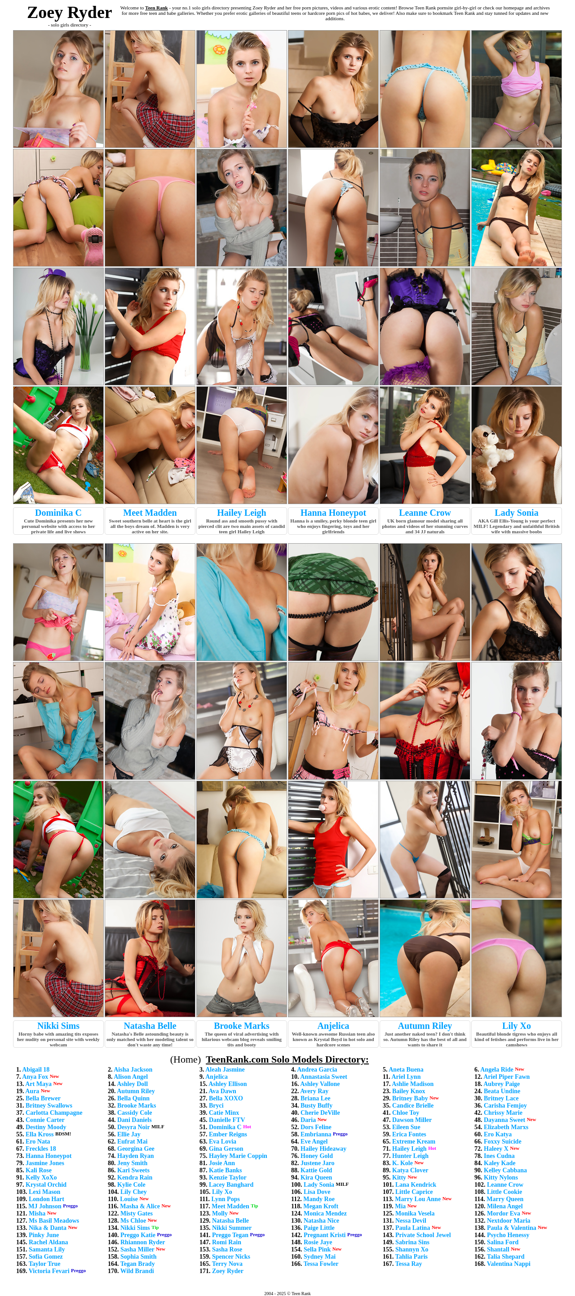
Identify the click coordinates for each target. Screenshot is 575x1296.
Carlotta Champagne (54, 1112)
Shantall (498, 1249)
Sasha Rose (227, 1249)
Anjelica (333, 1026)
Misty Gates (136, 1213)
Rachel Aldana (48, 1242)
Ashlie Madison (412, 1084)
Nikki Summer (232, 1227)
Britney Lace (501, 1098)
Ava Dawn (222, 1091)
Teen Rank (156, 7)
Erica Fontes (409, 1134)
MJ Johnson (45, 1206)
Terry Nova (227, 1263)
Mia (400, 1206)
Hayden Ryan (135, 1156)
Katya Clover (410, 1170)
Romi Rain (226, 1242)
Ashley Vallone (320, 1084)
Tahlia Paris (411, 1256)
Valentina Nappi (509, 1263)
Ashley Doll (132, 1084)
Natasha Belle (150, 1026)
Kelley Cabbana (505, 1170)
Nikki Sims (58, 1026)
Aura (32, 1091)
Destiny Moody (46, 1127)
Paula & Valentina (511, 1227)
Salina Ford (502, 1242)
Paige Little (319, 1227)
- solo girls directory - (69, 24)
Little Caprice (414, 1192)
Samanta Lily (47, 1249)
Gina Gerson (226, 1148)
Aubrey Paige (501, 1084)
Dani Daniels (134, 1120)
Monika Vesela (415, 1213)
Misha (37, 1213)
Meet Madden (150, 513)
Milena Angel (505, 1206)
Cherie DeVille (320, 1112)
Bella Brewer (43, 1098)
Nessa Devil (410, 1220)
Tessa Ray (408, 1263)
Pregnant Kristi (324, 1235)
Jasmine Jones (45, 1163)
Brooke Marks (242, 1026)
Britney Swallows (49, 1105)
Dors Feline (316, 1127)
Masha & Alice (140, 1206)
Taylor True (45, 1263)
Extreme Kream (413, 1141)
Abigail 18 (35, 1069)
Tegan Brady (137, 1263)
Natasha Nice (321, 1220)
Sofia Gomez (46, 1256)
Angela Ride (496, 1069)
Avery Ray (314, 1091)
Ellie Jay (129, 1134)
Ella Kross (39, 1134)
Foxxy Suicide (503, 1141)
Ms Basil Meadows (54, 1220)
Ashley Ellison (227, 1084)
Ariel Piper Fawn (506, 1076)
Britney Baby (410, 1098)
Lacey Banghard (231, 1184)
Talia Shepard (506, 1256)
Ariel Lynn (405, 1076)
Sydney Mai (320, 1256)
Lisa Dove (317, 1192)
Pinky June (44, 1235)
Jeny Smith (132, 1163)
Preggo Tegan (230, 1235)
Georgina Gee (136, 1148)
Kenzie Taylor (228, 1177)
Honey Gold (317, 1156)
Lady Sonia (516, 513)
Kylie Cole (131, 1184)
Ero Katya (498, 1134)
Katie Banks (225, 1170)
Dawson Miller (412, 1120)
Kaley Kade (499, 1163)
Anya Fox (35, 1076)
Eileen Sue (406, 1127)
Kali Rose (39, 1170)
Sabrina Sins (412, 1242)
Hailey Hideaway (323, 1148)
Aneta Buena (406, 1069)
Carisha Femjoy (505, 1105)
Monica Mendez (325, 1213)
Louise (129, 1199)
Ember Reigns (228, 1134)
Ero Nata (38, 1141)
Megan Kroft (320, 1206)
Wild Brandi (137, 1271)
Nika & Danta (47, 1227)
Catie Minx (224, 1112)
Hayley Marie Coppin (238, 1156)
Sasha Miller (137, 1249)
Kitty (399, 1177)
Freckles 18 (41, 1148)
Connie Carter (45, 1120)
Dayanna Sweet (504, 1120)
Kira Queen (316, 1177)
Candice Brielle (412, 1105)
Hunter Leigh (410, 1156)
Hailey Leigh (241, 513)
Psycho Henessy (508, 1235)
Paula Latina (412, 1227)
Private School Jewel (423, 1235)
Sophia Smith (138, 1256)
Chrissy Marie (503, 1112)
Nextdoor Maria (509, 1220)
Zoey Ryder (227, 1271)
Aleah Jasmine (225, 1069)
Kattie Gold (316, 1170)
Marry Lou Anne (418, 1199)
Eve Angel (314, 1141)
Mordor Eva (503, 1213)
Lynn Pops (225, 1199)
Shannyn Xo (412, 1249)
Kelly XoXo (41, 1177)
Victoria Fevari (49, 1271)
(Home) (185, 1059)
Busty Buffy (316, 1105)
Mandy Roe (319, 1199)
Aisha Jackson (133, 1069)
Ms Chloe (133, 1220)
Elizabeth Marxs (506, 1127)
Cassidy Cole (134, 1112)
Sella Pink (317, 1249)
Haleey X (496, 1148)
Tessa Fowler (321, 1263)
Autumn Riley (425, 1026)
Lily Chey (133, 1192)
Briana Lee (316, 1098)
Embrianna (316, 1134)
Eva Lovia (222, 1141)
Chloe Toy (405, 1112)
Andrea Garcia (317, 1069)
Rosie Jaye (318, 1242)
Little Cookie (504, 1192)
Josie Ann (222, 1163)
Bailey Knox (408, 1091)
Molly (220, 1213)
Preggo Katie (137, 1235)
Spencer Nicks (231, 1256)
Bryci (216, 1105)
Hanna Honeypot (333, 513)
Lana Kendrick (415, 1184)
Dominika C (58, 513)
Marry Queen (505, 1199)
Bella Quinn (133, 1098)
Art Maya (38, 1084)
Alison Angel (131, 1076)
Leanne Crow (425, 513)
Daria (308, 1120)
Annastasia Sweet (323, 1076)
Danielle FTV (227, 1120)
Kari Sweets (133, 1170)
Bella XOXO (226, 1098)
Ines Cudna (499, 1156)
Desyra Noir (133, 1127)
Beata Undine (502, 1091)
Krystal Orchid (46, 1184)
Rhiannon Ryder (142, 1242)
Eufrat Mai (132, 1141)
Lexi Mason (44, 1192)
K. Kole (402, 1163)
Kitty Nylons (501, 1177)
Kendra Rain (134, 1177)
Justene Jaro (318, 1163)
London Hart (46, 1199)
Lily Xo (516, 1026)
